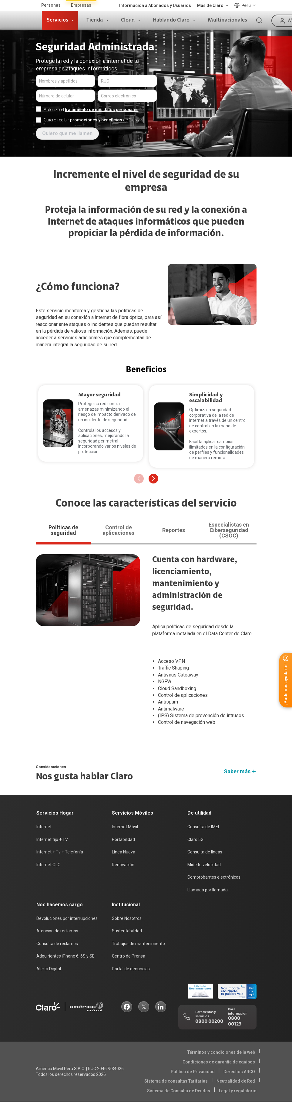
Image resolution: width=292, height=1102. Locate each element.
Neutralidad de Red (235, 1081)
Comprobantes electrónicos (213, 877)
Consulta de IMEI (203, 826)
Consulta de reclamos (57, 943)
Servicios (57, 20)
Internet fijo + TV (52, 839)
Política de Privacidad (193, 1071)
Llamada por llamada (207, 889)
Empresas (81, 5)
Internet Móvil (125, 826)
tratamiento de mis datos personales (102, 109)
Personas (51, 5)
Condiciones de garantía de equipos (219, 1062)
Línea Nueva (123, 851)
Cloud (128, 20)
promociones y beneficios (96, 119)
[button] (153, 478)
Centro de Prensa (128, 956)
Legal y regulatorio (238, 1090)
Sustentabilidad (127, 930)
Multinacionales (227, 20)
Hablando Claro (171, 20)
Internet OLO (48, 864)
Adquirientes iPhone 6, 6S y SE (65, 956)
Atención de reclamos (57, 930)
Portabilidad (123, 839)
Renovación (123, 864)
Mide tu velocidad (204, 864)
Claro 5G (195, 839)
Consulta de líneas (204, 851)
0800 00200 (209, 1021)
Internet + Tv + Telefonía (59, 851)
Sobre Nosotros (127, 918)
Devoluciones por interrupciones (67, 918)
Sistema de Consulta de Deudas (178, 1090)
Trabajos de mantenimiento (138, 943)
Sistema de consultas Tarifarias (176, 1081)
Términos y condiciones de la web (221, 1052)
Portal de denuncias (131, 968)
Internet (44, 826)
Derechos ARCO (239, 1071)
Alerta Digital (48, 968)
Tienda (94, 20)
